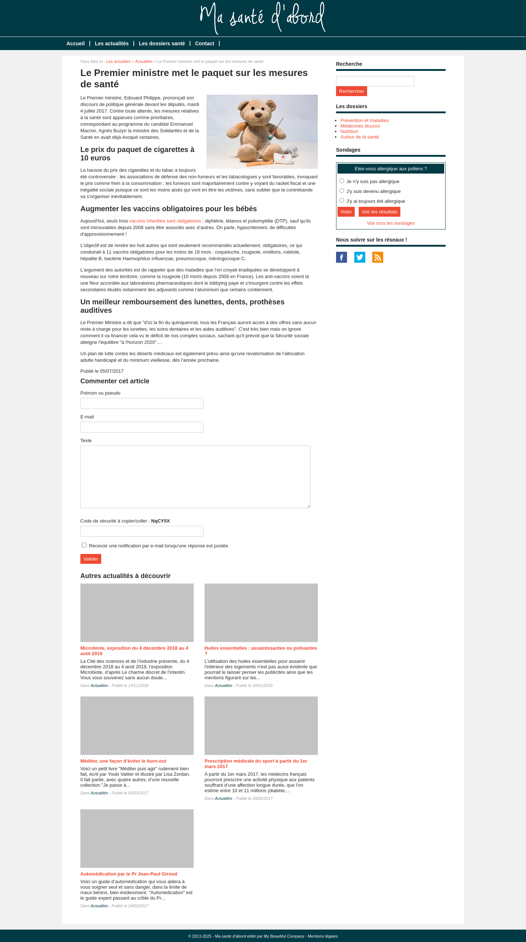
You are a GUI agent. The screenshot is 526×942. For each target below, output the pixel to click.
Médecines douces (360, 126)
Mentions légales (323, 936)
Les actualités (112, 43)
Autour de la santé (359, 137)
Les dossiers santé (162, 43)
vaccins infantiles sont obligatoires (165, 221)
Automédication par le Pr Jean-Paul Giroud (128, 874)
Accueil (75, 43)
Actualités (144, 61)
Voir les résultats (379, 211)
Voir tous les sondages (391, 223)
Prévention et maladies (364, 120)
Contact (204, 43)
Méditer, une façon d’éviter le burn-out (123, 761)
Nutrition (349, 131)
